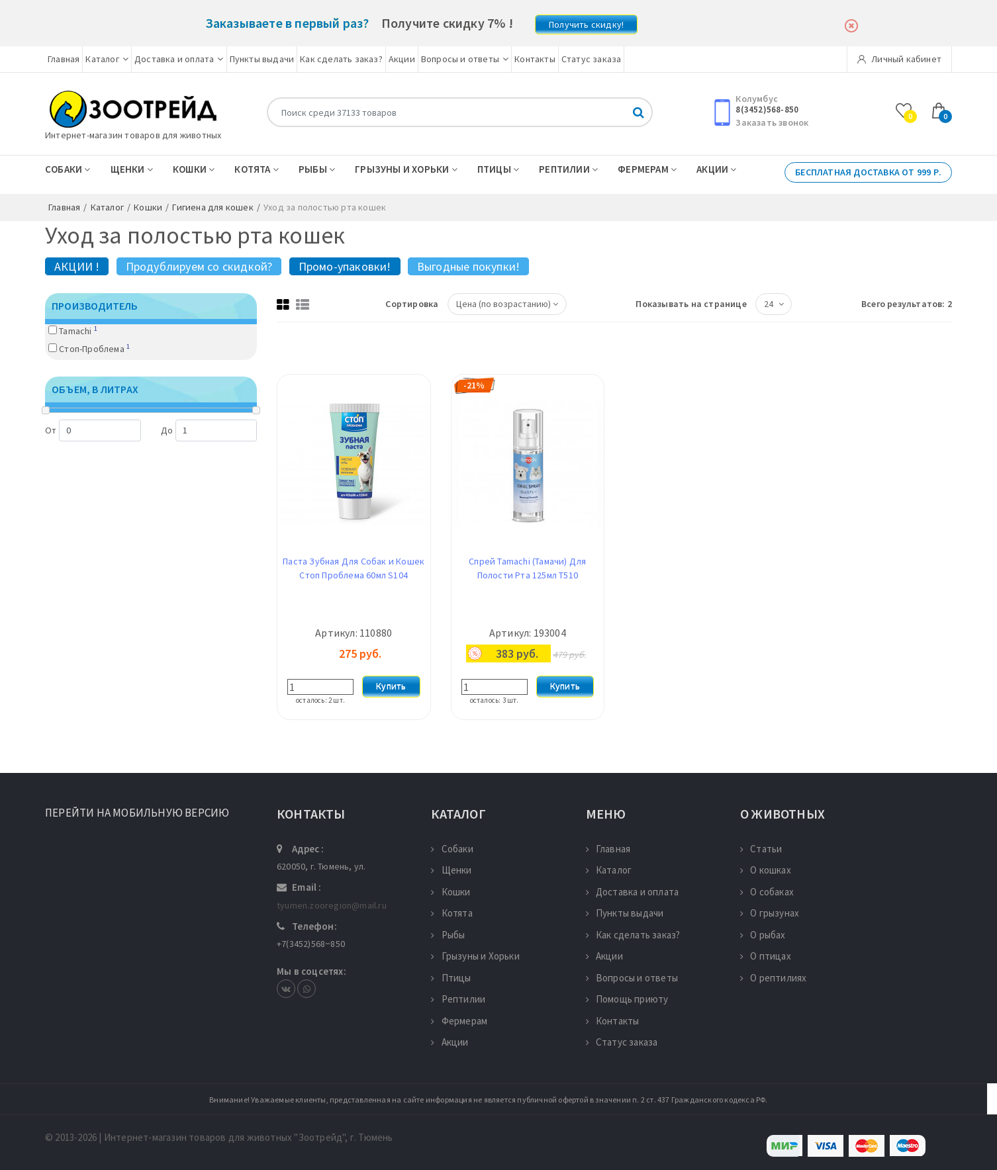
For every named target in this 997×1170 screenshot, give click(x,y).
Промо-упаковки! (345, 266)
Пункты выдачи (262, 59)
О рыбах (763, 934)
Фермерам (647, 169)
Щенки (132, 169)
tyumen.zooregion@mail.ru (332, 905)
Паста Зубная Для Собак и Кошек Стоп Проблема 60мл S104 (353, 568)
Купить (391, 686)
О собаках (767, 891)
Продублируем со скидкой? (199, 266)
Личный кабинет (899, 59)
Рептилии (568, 169)
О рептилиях (773, 977)
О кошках (765, 870)
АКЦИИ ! (76, 266)
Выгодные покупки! (468, 266)
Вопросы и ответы (464, 59)
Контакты (534, 59)
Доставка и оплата (179, 59)
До (209, 431)
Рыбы (317, 169)
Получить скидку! (586, 24)
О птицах (765, 956)
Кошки (193, 169)
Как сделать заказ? (341, 59)
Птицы (498, 169)
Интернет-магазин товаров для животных (133, 135)
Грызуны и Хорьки (406, 169)
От (93, 431)
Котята (256, 169)
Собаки (68, 169)
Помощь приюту (627, 999)
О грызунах (769, 913)
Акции (402, 59)
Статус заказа (591, 59)
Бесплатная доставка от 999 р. (868, 172)
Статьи (761, 848)
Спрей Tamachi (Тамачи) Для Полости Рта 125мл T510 (527, 568)
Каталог (106, 59)
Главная (63, 59)
